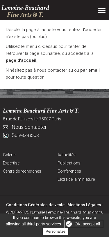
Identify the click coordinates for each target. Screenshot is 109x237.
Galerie (9, 155)
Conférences (69, 171)
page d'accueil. (21, 60)
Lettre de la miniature (76, 179)
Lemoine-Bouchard (25, 11)
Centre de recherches (22, 171)
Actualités (67, 155)
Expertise (11, 163)
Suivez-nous (25, 135)
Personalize (55, 231)
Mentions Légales (84, 204)
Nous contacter (29, 127)
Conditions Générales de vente (35, 204)
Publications (69, 163)
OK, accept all (87, 224)
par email (90, 70)
